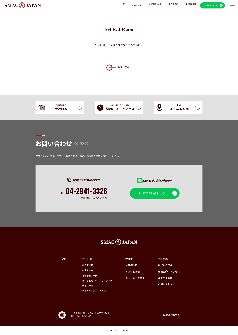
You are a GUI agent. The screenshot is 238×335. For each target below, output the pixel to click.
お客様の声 (173, 5)
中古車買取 (87, 270)
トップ (122, 5)
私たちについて (155, 5)
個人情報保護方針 (171, 315)
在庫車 (129, 259)
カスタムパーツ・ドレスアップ (97, 280)
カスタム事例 (132, 271)
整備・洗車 (87, 285)
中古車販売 (87, 265)
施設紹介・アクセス (169, 271)
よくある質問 (191, 5)
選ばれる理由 (165, 265)
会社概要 (163, 259)
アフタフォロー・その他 (94, 291)
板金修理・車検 (89, 275)
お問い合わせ (165, 284)
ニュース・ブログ (135, 278)
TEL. (83, 193)
